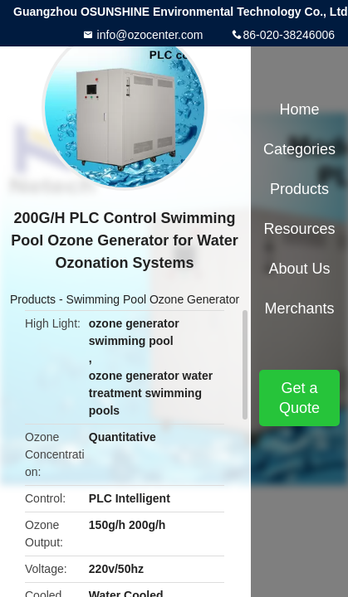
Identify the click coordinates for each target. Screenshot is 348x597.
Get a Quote (299, 398)
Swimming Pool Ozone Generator (153, 299)
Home (299, 109)
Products (33, 299)
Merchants (299, 308)
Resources (299, 229)
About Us (299, 268)
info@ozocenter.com (148, 34)
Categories (299, 149)
